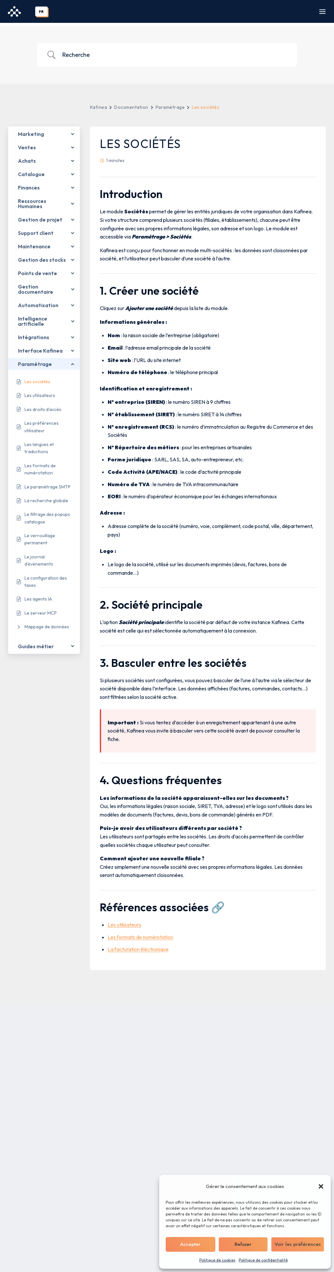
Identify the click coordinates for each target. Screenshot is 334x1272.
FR (41, 11)
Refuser (243, 1244)
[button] (321, 1186)
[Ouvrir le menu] (322, 11)
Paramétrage (170, 104)
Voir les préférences (298, 1244)
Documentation (131, 104)
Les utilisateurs (124, 921)
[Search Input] (175, 52)
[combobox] (41, 11)
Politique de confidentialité (263, 1260)
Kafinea (98, 104)
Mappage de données (46, 623)
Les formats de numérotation (140, 934)
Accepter (190, 1244)
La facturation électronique (138, 946)
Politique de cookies (217, 1260)
